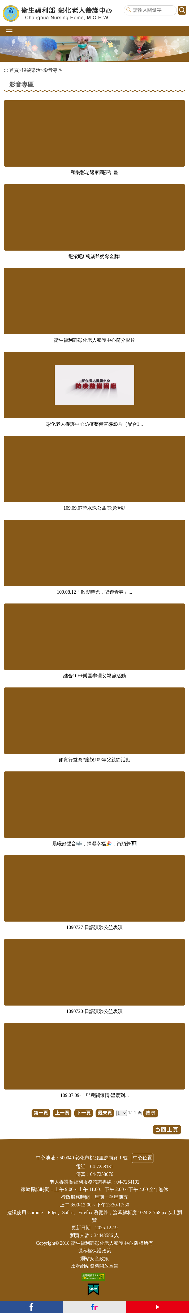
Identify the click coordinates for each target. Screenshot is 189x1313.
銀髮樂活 (31, 70)
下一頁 (83, 1113)
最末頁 (105, 1113)
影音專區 (52, 70)
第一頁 (41, 1113)
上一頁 (62, 1113)
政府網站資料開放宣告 (94, 1266)
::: (6, 70)
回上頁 (169, 1130)
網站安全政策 (94, 1258)
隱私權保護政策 (94, 1250)
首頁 (14, 70)
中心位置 (142, 1157)
